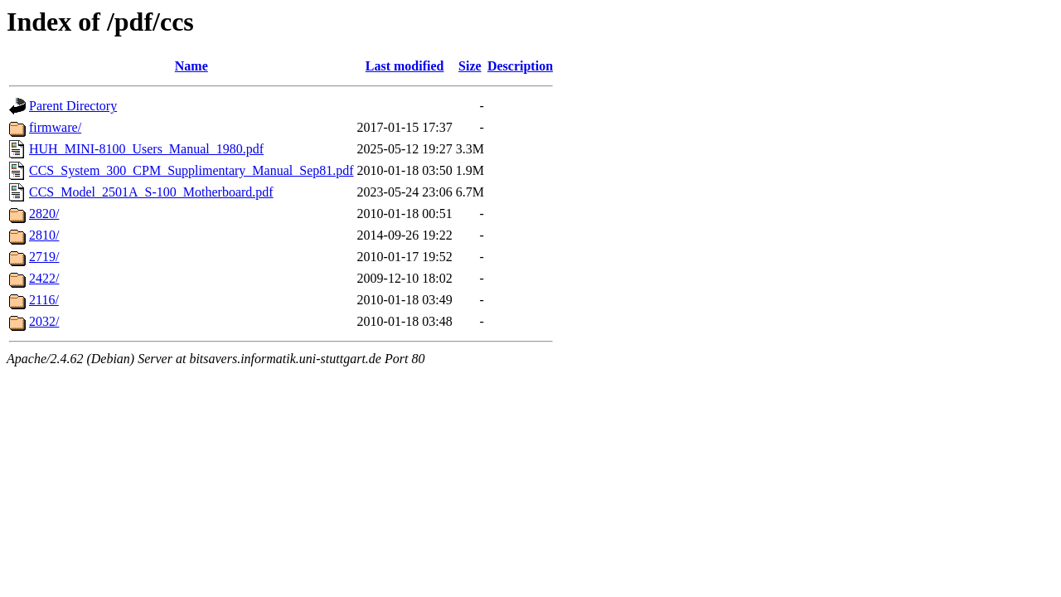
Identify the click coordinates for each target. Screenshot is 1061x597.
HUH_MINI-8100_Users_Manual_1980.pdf (146, 149)
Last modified (405, 66)
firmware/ (55, 127)
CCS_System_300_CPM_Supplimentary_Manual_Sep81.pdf (191, 170)
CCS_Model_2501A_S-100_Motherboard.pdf (151, 192)
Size (470, 66)
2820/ (44, 213)
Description (520, 66)
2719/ (44, 257)
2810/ (44, 235)
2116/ (44, 300)
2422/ (44, 278)
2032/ (44, 321)
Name (191, 66)
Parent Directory (73, 106)
